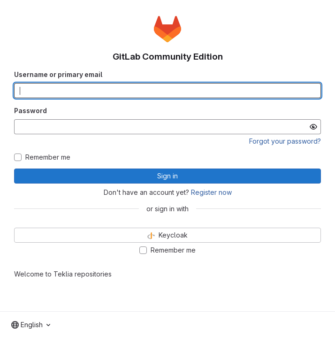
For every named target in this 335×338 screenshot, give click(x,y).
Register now (211, 192)
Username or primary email (58, 74)
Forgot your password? (285, 141)
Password (30, 111)
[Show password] (313, 126)
